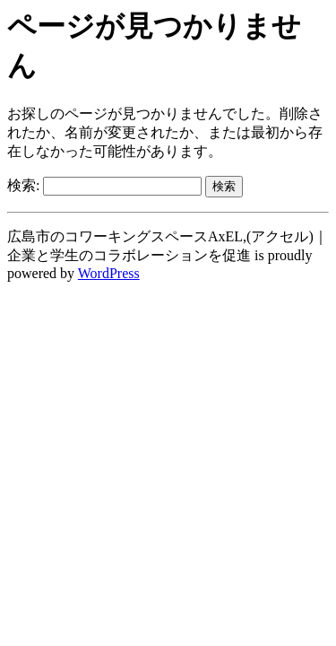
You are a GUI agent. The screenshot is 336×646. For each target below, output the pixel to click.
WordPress (109, 273)
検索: (23, 185)
